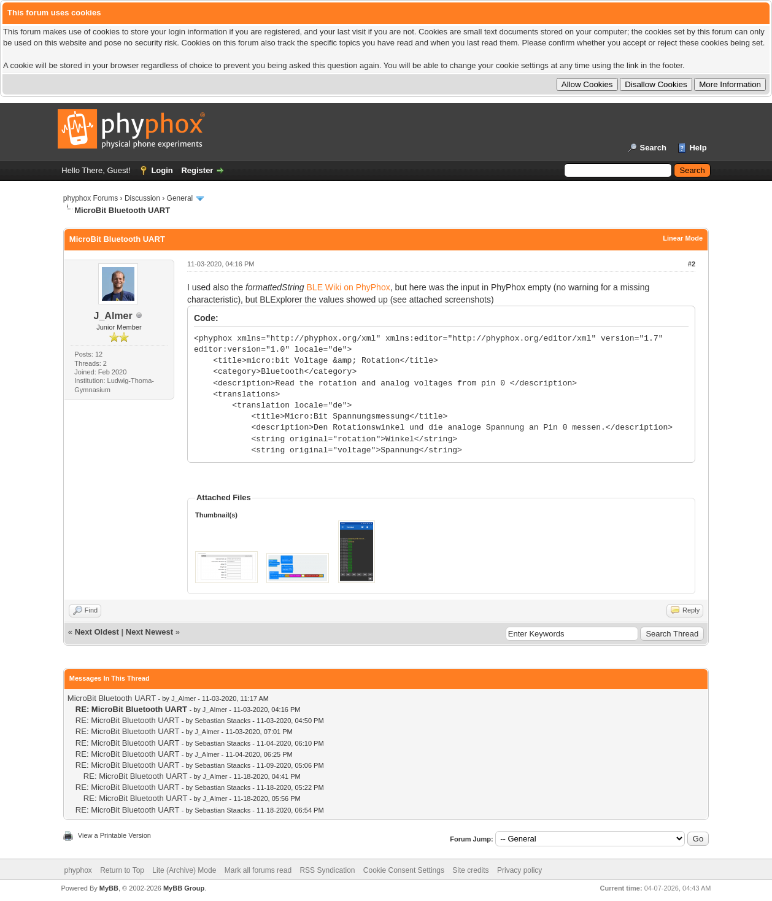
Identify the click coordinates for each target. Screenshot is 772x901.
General (180, 198)
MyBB (108, 888)
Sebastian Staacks (222, 720)
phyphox (77, 870)
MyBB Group (183, 888)
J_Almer (113, 316)
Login (161, 170)
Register (197, 170)
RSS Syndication (327, 870)
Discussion (142, 198)
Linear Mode (683, 238)
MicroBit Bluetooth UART (112, 698)
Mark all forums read (258, 870)
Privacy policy (519, 870)
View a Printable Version (114, 835)
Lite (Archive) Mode (184, 870)
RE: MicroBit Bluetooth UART (127, 720)
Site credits (470, 870)
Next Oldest (97, 631)
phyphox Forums (90, 198)
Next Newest (149, 631)
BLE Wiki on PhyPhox (348, 287)
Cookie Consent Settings (403, 870)
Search (652, 147)
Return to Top (122, 870)
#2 (691, 264)
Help (697, 147)
